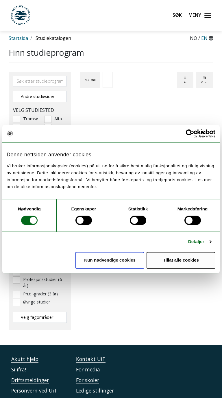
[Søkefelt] (40, 81)
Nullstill (90, 80)
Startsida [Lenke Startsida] (18, 38)
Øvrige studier (31, 302)
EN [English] (205, 38)
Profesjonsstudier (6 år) (37, 282)
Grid (204, 80)
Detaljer (196, 241)
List (185, 80)
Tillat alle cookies (181, 260)
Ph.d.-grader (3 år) (35, 294)
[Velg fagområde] (40, 317)
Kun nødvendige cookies (110, 260)
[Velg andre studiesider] (40, 96)
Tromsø (24, 119)
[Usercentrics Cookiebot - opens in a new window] (190, 133)
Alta (53, 119)
